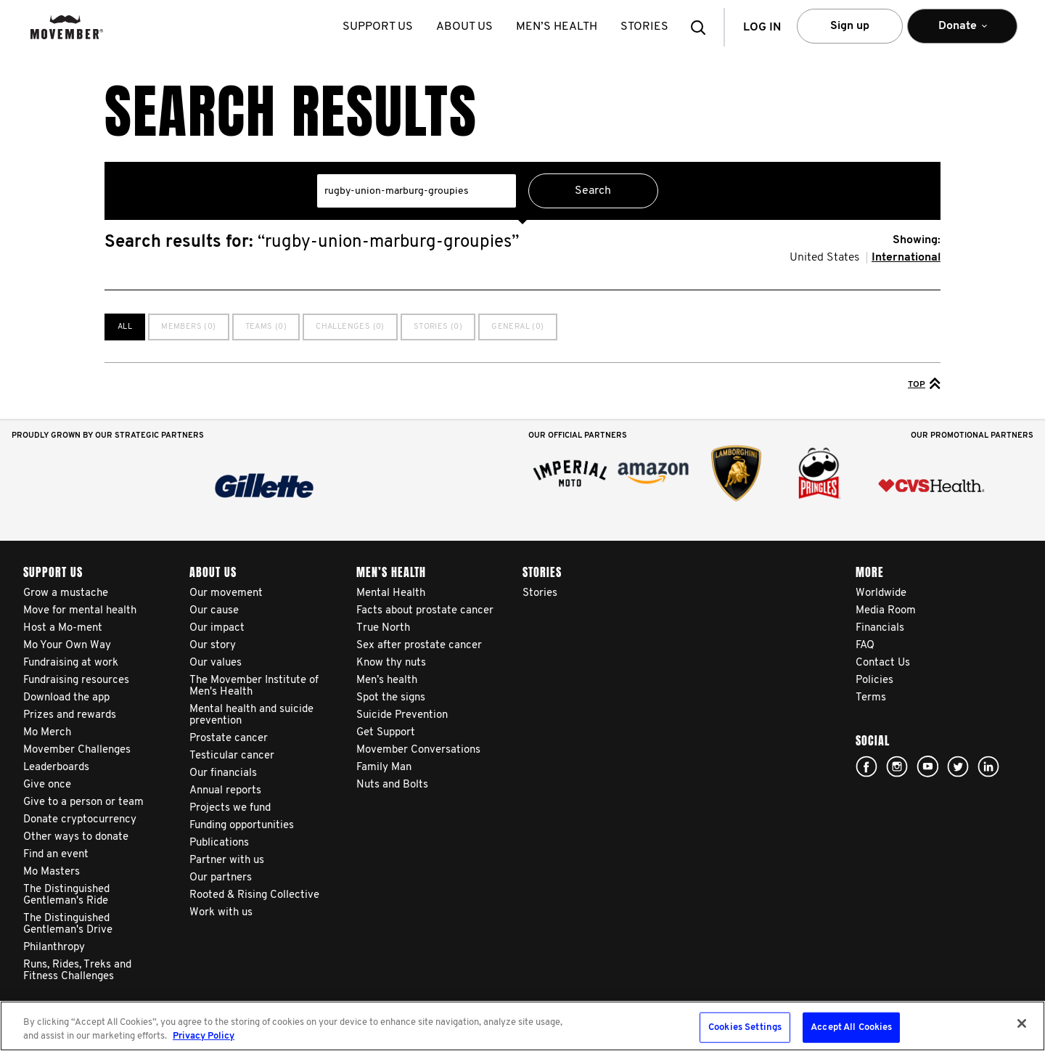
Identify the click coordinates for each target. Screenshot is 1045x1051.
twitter (958, 766)
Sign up (849, 26)
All (125, 327)
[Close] (1022, 1023)
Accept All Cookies (851, 1027)
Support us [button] (378, 27)
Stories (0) (438, 327)
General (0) (517, 327)
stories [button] (645, 27)
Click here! (897, 766)
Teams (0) (266, 327)
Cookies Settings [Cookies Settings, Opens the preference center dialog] (745, 1027)
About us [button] (465, 27)
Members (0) (188, 327)
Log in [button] (762, 27)
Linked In (988, 766)
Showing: (916, 240)
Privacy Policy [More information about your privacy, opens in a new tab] (203, 1036)
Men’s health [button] (557, 27)
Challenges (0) (350, 327)
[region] (522, 1026)
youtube (927, 766)
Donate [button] (962, 32)
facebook (866, 766)
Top (924, 383)
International (906, 257)
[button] (702, 27)
